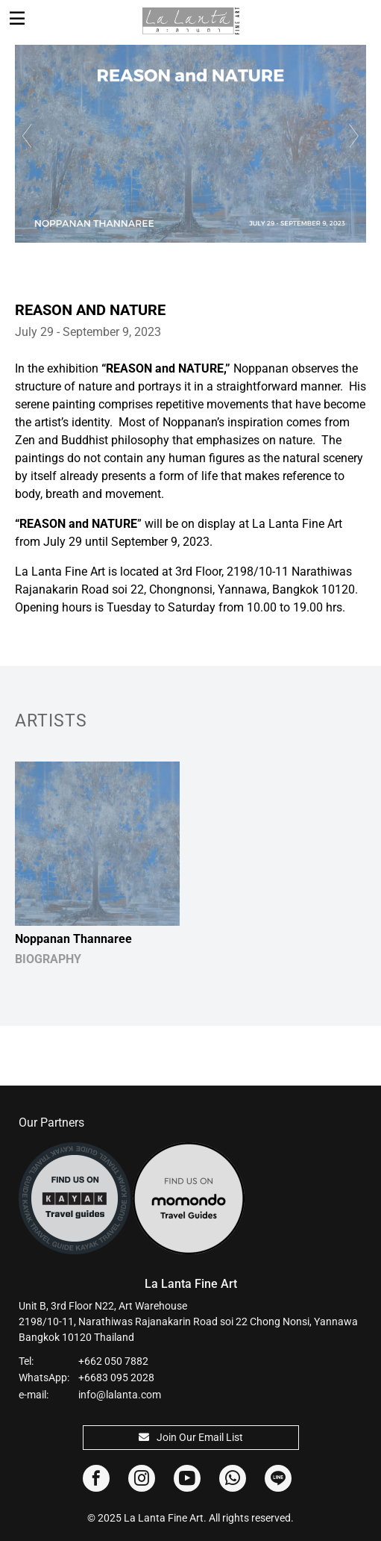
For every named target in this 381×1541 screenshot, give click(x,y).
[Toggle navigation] (17, 18)
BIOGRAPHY (48, 959)
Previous (26, 135)
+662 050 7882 (113, 1361)
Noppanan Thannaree (73, 939)
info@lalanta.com (119, 1395)
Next (355, 135)
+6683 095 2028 (116, 1377)
